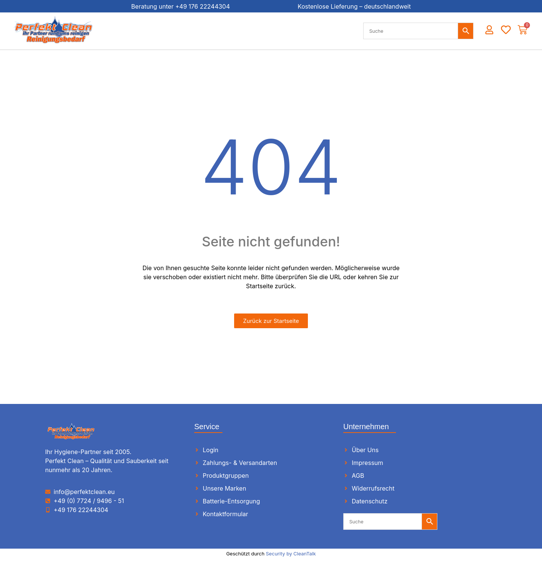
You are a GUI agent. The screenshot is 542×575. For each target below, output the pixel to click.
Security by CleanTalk (291, 554)
